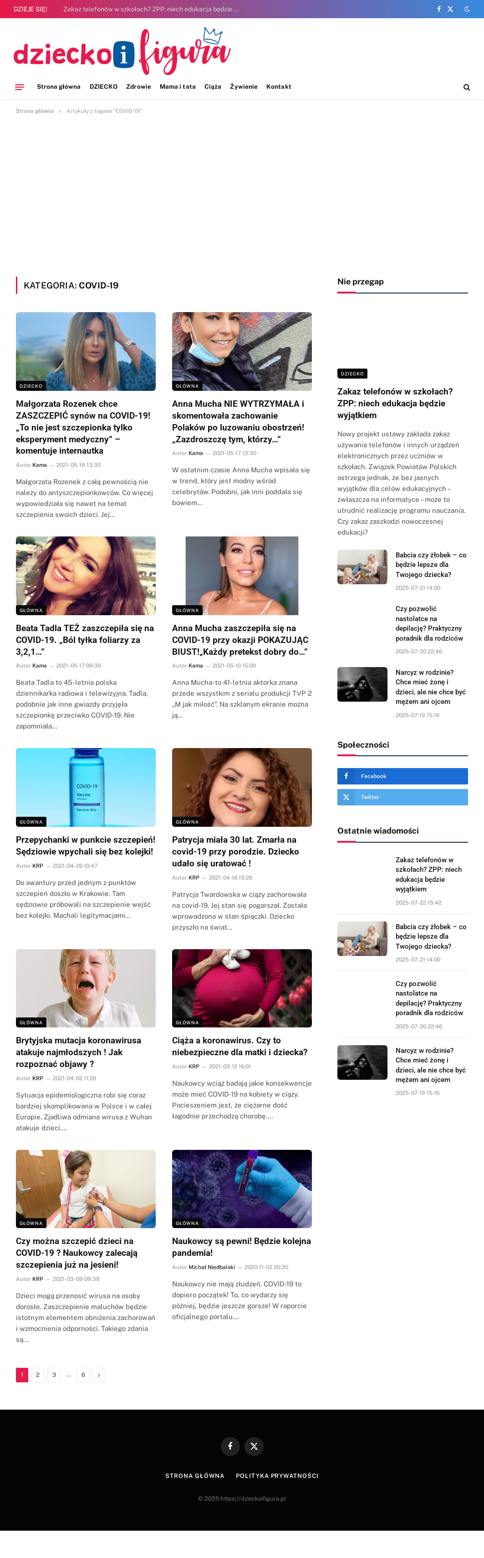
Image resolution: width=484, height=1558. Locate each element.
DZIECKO (103, 86)
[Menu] (19, 87)
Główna (187, 386)
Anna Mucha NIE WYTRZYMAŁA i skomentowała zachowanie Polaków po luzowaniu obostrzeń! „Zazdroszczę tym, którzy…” (238, 421)
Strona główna (59, 86)
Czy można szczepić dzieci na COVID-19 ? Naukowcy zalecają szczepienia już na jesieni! (77, 1253)
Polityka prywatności (277, 1475)
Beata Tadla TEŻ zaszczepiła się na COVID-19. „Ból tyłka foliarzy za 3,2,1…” (85, 640)
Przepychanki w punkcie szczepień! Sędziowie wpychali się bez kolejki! (85, 846)
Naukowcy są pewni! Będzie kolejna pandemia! (241, 1247)
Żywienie (244, 86)
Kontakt (278, 86)
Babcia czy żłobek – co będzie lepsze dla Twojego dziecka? (431, 565)
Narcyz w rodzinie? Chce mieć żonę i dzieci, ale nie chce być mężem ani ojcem (431, 687)
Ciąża (212, 86)
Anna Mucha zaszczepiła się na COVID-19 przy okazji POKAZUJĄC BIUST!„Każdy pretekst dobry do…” (240, 640)
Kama (39, 465)
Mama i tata (178, 86)
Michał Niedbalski (212, 1267)
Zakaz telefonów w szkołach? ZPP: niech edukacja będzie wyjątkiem (154, 9)
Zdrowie (138, 86)
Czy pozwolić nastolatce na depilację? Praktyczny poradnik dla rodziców (429, 623)
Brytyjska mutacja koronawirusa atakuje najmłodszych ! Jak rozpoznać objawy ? (78, 1052)
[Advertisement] (242, 194)
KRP (37, 866)
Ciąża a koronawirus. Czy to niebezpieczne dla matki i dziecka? (239, 1046)
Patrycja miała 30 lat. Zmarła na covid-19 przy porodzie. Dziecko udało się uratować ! (235, 852)
